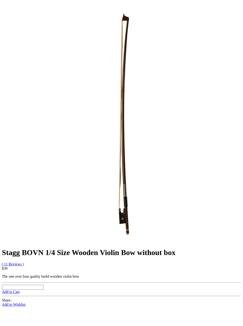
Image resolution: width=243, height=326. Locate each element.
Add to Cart (11, 292)
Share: (7, 300)
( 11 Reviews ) (13, 264)
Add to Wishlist (13, 304)
